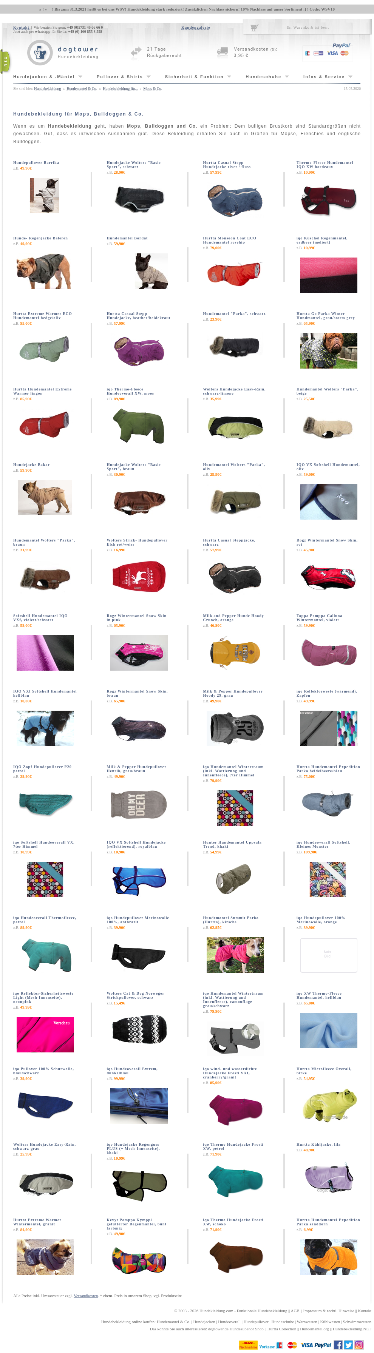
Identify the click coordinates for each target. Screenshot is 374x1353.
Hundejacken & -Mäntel (44, 76)
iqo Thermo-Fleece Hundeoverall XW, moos (130, 391)
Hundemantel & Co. (81, 88)
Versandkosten (86, 1295)
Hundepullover (256, 1321)
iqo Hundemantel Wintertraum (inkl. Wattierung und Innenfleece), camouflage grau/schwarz (233, 999)
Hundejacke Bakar (31, 465)
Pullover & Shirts (120, 76)
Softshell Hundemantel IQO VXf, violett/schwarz (40, 618)
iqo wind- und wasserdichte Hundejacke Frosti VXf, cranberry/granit (230, 1073)
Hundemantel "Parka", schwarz (234, 314)
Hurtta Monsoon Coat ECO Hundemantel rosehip (230, 240)
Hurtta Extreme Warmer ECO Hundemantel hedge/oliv (42, 316)
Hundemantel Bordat (127, 238)
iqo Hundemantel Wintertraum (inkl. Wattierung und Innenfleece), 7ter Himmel (233, 771)
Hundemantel (168, 1321)
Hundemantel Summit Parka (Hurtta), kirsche (231, 920)
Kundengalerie (195, 27)
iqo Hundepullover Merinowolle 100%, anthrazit (138, 920)
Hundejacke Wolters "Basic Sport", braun (134, 467)
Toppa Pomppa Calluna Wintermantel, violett (319, 618)
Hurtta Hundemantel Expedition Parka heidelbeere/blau (328, 769)
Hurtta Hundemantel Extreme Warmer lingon (42, 391)
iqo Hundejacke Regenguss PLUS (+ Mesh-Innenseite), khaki (133, 1148)
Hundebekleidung (47, 88)
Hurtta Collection (282, 1329)
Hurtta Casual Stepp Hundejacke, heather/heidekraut (139, 316)
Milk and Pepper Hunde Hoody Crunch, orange (233, 618)
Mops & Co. (152, 88)
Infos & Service (324, 76)
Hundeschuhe (263, 76)
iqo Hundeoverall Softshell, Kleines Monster (324, 844)
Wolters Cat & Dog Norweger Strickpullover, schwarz (135, 995)
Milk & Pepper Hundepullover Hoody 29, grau (233, 693)
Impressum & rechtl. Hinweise (328, 1310)
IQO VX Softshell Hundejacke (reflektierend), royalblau (136, 844)
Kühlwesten (330, 1321)
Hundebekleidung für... (120, 88)
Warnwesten (307, 1321)
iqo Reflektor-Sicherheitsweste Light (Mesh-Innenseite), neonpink (43, 997)
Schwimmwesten (357, 1321)
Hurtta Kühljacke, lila (319, 1144)
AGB (295, 1310)
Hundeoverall (229, 1321)
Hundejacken (204, 1321)
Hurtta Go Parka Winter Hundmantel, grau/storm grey (326, 316)
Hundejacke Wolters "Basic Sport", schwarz (134, 164)
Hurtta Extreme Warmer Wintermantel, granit (37, 1222)
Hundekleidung (212, 1310)
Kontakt (21, 27)
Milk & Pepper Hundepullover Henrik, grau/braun (137, 769)
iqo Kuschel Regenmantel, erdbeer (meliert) (322, 240)
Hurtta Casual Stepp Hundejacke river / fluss (227, 164)
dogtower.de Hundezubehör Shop (236, 1329)
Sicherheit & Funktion (194, 76)
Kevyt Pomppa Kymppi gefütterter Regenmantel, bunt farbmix (137, 1224)
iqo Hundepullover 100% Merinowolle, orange (321, 920)
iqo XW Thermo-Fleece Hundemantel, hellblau (319, 995)
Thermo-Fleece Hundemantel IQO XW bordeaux (325, 164)
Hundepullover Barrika (36, 162)
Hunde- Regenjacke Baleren (40, 238)
